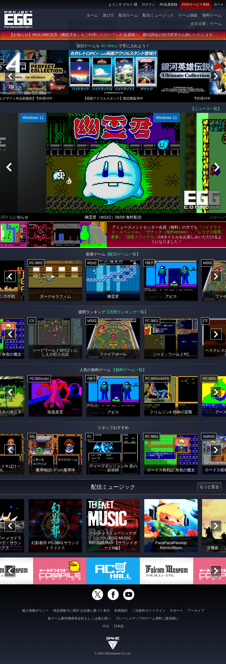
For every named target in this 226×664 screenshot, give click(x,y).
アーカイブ (196, 610)
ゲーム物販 (188, 15)
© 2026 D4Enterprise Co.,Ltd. (113, 653)
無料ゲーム (212, 15)
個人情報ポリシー (35, 610)
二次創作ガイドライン (148, 610)
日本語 (119, 626)
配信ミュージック (158, 15)
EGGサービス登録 (195, 4)
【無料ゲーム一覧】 (128, 371)
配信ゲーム (128, 15)
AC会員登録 (169, 4)
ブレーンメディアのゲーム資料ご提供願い (147, 618)
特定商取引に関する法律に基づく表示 (81, 610)
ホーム (92, 15)
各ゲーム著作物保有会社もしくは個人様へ (79, 618)
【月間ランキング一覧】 (126, 313)
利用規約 (121, 610)
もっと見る (209, 488)
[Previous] (10, 77)
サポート (176, 610)
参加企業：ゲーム (206, 23)
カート (219, 4)
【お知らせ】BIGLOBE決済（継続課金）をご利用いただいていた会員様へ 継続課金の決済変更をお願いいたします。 (113, 36)
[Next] (216, 77)
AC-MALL (109, 47)
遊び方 (108, 15)
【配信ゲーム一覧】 (122, 255)
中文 (106, 626)
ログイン (148, 4)
